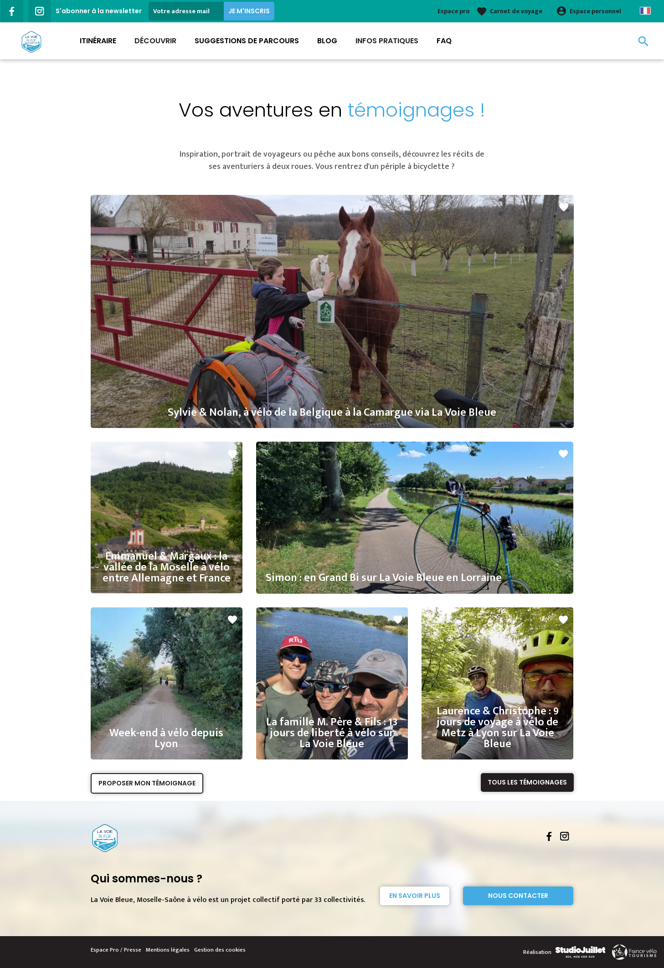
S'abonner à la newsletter (99, 10)
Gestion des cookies (220, 950)
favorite (563, 207)
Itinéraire (98, 41)
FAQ (444, 41)
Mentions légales (168, 950)
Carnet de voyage (516, 11)
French (645, 10)
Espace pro (453, 11)
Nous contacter (518, 895)
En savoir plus (414, 895)
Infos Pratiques (386, 41)
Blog (327, 41)
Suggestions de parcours (247, 41)
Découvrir (155, 41)
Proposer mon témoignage (147, 783)
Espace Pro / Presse (116, 950)
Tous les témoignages (527, 782)
